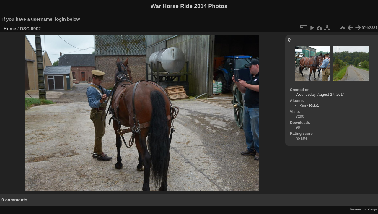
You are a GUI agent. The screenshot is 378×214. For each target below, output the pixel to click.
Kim (302, 105)
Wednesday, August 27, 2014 (320, 94)
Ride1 (314, 105)
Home (10, 28)
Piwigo (372, 209)
